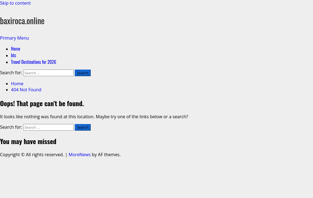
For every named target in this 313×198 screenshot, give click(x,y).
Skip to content (15, 3)
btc (13, 55)
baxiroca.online (22, 20)
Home (15, 48)
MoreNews (80, 155)
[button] (14, 38)
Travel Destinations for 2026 (33, 62)
